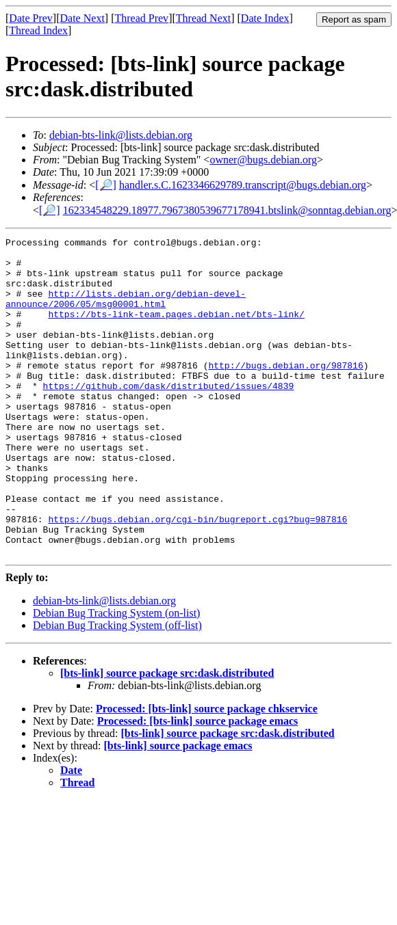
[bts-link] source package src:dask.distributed (167, 736)
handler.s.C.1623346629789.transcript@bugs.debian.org (242, 185)
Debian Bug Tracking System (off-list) (117, 689)
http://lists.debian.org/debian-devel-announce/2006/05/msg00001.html (125, 311)
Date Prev (31, 18)
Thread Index (38, 30)
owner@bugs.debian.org (263, 159)
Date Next (82, 18)
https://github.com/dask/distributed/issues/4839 (168, 416)
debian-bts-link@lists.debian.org (120, 135)
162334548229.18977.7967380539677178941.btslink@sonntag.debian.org (227, 210)
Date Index (265, 18)
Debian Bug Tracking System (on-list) (116, 676)
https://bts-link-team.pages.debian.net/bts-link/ (176, 330)
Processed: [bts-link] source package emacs (197, 784)
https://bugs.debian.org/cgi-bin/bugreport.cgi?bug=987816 (197, 576)
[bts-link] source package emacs (178, 809)
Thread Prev (141, 18)
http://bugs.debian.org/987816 (285, 392)
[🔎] (105, 185)
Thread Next (203, 18)
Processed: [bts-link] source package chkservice (207, 772)
